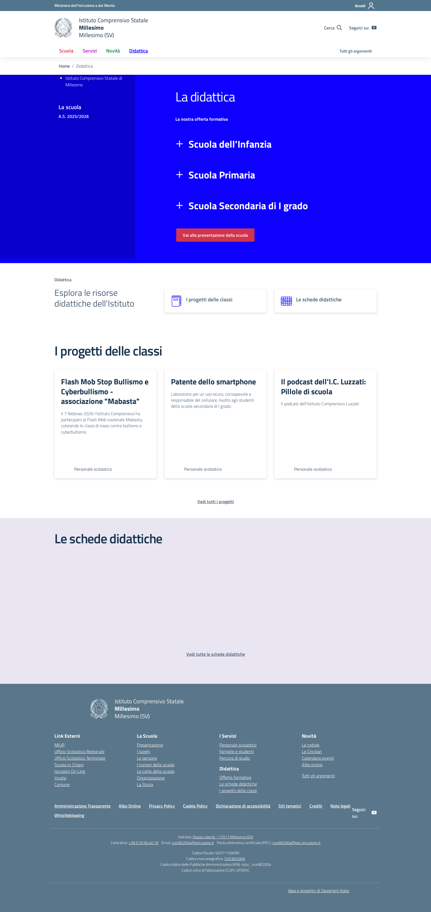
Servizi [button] (90, 50)
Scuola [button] (66, 50)
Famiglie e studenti (236, 751)
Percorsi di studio (234, 758)
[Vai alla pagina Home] (64, 66)
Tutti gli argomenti (355, 51)
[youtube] (374, 27)
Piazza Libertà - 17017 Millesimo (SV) (223, 837)
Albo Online (130, 806)
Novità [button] (113, 50)
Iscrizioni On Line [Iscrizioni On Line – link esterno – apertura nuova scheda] (69, 771)
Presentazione (150, 745)
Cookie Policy (195, 806)
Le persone (147, 758)
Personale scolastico (237, 745)
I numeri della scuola (155, 764)
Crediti (316, 806)
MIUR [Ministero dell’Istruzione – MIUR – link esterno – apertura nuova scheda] (59, 745)
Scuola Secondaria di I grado (248, 205)
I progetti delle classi (238, 790)
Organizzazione (151, 778)
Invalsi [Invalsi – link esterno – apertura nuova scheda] (60, 778)
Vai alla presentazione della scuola (215, 235)
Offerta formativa (235, 777)
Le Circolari (312, 751)
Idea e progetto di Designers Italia (318, 890)
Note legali (340, 806)
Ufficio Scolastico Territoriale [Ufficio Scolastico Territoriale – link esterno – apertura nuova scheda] (79, 758)
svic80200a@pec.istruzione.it (296, 842)
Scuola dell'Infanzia (230, 144)
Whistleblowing (69, 815)
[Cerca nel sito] (333, 27)
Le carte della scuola (155, 771)
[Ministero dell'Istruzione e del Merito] (84, 5)
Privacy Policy (162, 806)
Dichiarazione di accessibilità (243, 806)
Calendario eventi (318, 758)
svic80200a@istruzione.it (193, 842)
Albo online (312, 764)
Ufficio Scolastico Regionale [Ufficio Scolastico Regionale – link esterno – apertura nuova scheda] (79, 751)
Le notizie (310, 745)
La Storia (145, 784)
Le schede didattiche (238, 784)
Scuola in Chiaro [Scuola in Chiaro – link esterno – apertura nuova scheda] (69, 764)
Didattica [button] (138, 50)
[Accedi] (365, 6)
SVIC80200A (234, 858)
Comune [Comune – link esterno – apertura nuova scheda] (62, 784)
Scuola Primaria (222, 174)
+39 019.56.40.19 (143, 842)
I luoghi (143, 751)
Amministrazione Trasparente (82, 806)
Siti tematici (289, 806)
